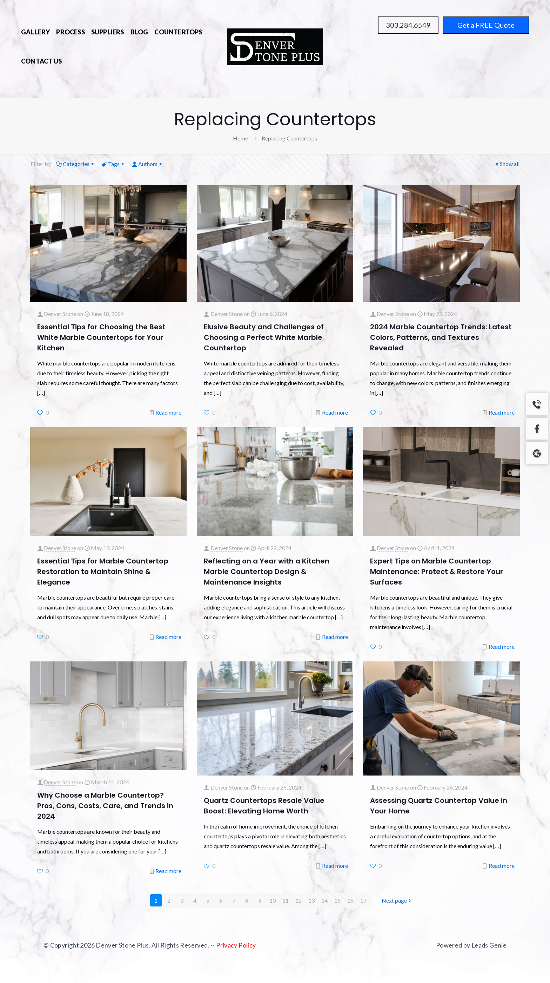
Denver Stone (60, 313)
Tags (113, 163)
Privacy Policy (236, 945)
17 (363, 900)
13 (311, 900)
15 (337, 900)
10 (272, 900)
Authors (147, 163)
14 (324, 900)
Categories (75, 163)
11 (285, 900)
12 (298, 900)
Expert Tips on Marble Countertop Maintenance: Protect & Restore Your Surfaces (436, 571)
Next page (397, 900)
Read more (168, 412)
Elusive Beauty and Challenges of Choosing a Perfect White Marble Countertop (264, 337)
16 (350, 900)
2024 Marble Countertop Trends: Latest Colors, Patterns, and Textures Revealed (441, 337)
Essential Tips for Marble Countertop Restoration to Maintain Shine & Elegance (102, 571)
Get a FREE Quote (486, 25)
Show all (506, 163)
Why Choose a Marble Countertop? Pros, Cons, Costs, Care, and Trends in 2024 (105, 805)
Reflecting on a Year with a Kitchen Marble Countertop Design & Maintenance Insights (266, 571)
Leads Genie (489, 945)
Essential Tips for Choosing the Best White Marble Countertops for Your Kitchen (101, 337)
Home (240, 138)
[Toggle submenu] (178, 43)
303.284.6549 (408, 25)
